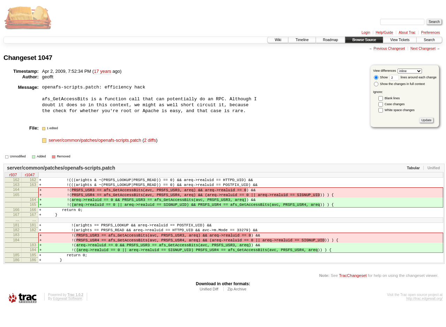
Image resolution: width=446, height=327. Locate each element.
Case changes (395, 104)
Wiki (278, 40)
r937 (13, 175)
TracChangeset (353, 294)
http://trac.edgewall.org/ (424, 317)
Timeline (301, 40)
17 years (102, 71)
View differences (384, 70)
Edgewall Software (67, 317)
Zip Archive (237, 308)
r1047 (29, 175)
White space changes (400, 110)
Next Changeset (423, 48)
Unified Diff (209, 308)
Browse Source (364, 40)
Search (429, 40)
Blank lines (392, 98)
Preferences (430, 32)
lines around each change (413, 77)
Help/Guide (384, 32)
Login (366, 32)
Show (381, 77)
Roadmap (330, 40)
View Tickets (399, 40)
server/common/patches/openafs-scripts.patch (95, 140)
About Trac (407, 32)
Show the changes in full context (399, 84)
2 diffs (150, 140)
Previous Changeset (389, 48)
